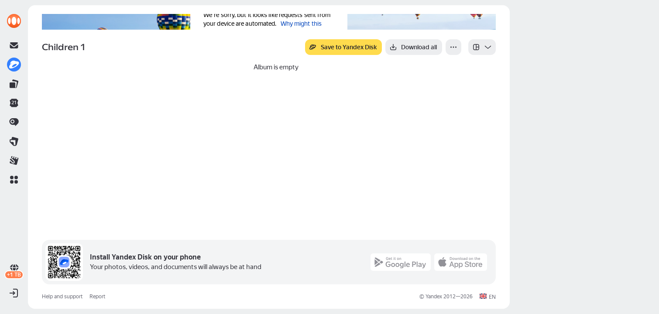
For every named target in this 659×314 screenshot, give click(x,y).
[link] (14, 21)
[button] (14, 180)
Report (97, 297)
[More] (453, 47)
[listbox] (482, 47)
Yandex (434, 297)
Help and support (62, 297)
